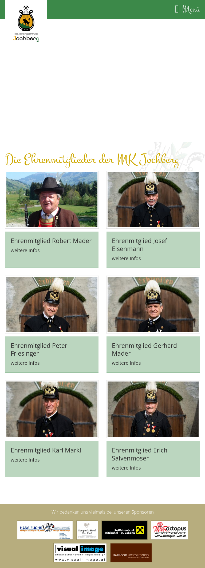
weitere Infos (25, 239)
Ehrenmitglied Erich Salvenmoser (139, 443)
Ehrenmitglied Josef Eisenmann (139, 234)
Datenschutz (127, 559)
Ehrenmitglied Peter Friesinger (39, 339)
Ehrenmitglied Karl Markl (46, 439)
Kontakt (73, 559)
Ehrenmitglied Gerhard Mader (144, 339)
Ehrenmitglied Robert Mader (51, 230)
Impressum (98, 559)
